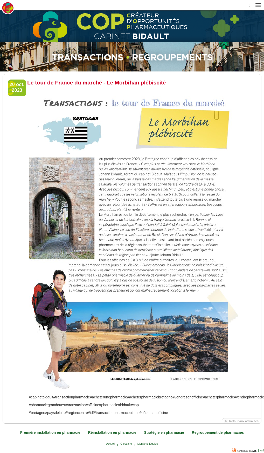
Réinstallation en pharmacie (112, 432)
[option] (132, 56)
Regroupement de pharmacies (218, 432)
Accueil (110, 443)
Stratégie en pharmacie (164, 432)
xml (261, 450)
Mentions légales (147, 443)
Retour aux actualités (244, 421)
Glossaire (126, 443)
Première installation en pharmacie (50, 432)
